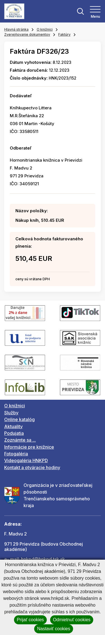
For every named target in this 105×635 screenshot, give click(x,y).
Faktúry (64, 34)
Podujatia (14, 433)
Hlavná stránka (16, 29)
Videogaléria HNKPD (26, 460)
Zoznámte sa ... (20, 440)
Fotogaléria (16, 454)
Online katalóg (19, 419)
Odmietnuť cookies (71, 619)
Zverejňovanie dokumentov (27, 34)
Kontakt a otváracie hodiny (32, 467)
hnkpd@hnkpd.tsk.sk (43, 559)
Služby (11, 412)
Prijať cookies (30, 619)
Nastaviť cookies (53, 628)
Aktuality (13, 426)
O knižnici (45, 29)
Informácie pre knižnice (29, 447)
